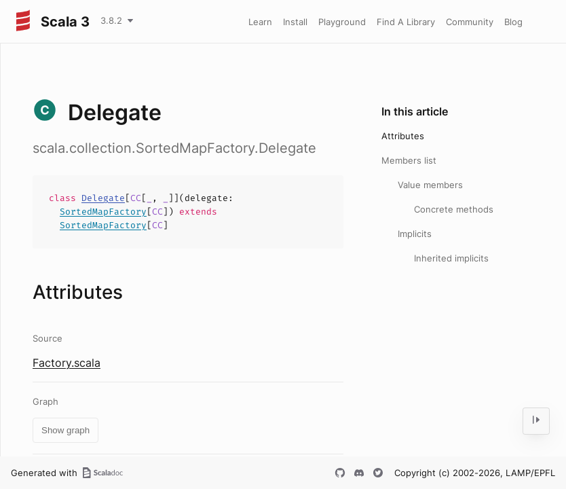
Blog (513, 21)
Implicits (415, 233)
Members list (408, 160)
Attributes (402, 135)
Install (295, 21)
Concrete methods (453, 209)
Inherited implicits (451, 258)
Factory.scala (66, 362)
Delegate (103, 198)
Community (469, 21)
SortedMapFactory (103, 211)
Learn (260, 21)
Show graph (65, 430)
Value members (430, 184)
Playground (342, 21)
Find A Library (406, 21)
